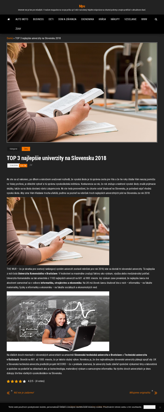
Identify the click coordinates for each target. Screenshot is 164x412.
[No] (160, 407)
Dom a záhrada (67, 19)
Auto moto (22, 19)
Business (38, 19)
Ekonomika (87, 19)
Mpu (82, 6)
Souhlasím (149, 407)
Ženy (18, 28)
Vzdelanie (130, 19)
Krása (102, 19)
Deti (51, 19)
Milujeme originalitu (139, 392)
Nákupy (115, 19)
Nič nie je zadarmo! (24, 392)
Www (144, 19)
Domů (10, 38)
